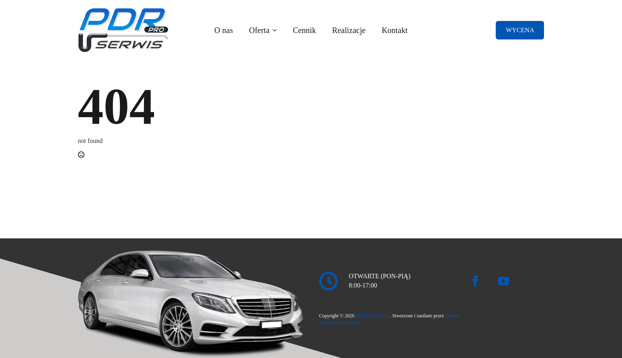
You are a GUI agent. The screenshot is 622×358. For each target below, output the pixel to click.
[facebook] (475, 281)
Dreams (452, 316)
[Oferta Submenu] (277, 30)
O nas (223, 30)
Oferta (259, 30)
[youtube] (503, 281)
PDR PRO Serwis (372, 316)
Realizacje (348, 30)
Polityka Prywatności (339, 322)
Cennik (304, 30)
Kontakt (394, 30)
